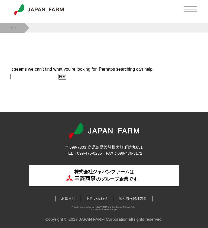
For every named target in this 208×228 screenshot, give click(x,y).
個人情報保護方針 (133, 198)
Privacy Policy (129, 207)
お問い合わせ (97, 198)
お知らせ (68, 198)
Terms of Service (103, 209)
